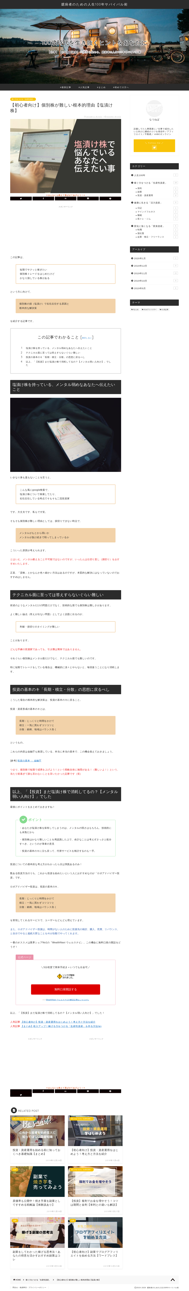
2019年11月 (156, 273)
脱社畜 (158, 233)
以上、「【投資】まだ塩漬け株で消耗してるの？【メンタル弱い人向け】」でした (68, 363)
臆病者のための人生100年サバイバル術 (94, 4)
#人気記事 (84, 87)
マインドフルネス (158, 211)
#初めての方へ (121, 87)
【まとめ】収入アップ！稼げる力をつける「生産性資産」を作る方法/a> (61, 1026)
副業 (158, 191)
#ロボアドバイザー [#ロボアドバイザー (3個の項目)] (150, 309)
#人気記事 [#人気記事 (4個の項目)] (164, 309)
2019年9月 (156, 288)
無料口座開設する (65, 989)
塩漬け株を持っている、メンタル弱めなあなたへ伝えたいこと (59, 348)
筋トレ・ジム (158, 218)
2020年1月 (156, 258)
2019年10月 (156, 280)
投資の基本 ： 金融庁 (29, 760)
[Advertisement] (65, 230)
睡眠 (158, 215)
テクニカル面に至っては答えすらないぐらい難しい (53, 352)
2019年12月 (156, 265)
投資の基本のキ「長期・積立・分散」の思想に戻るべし (55, 357)
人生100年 (156, 175)
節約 (158, 188)
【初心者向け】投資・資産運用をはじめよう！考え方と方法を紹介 (58, 1022)
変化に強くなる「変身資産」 (156, 225)
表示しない (87, 338)
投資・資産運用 (158, 195)
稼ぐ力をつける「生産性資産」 (23, 99)
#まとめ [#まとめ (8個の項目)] (135, 309)
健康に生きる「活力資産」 (156, 202)
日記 (158, 208)
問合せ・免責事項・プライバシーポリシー (29, 1287)
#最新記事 (65, 87)
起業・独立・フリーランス (158, 236)
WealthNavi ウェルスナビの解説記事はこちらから (67, 1000)
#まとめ (101, 87)
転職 (158, 229)
